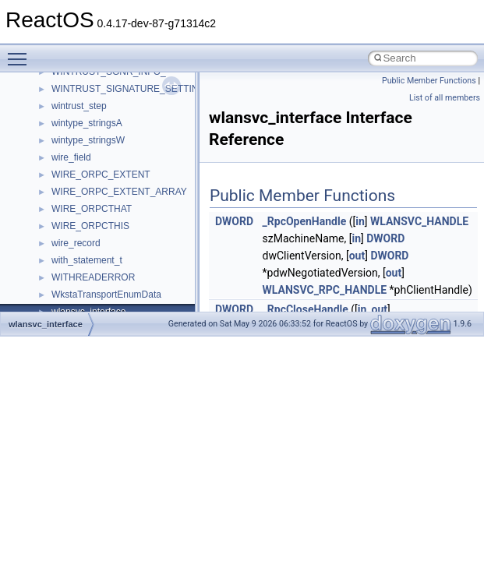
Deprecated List (59, 259)
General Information (67, 225)
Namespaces (53, 293)
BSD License (53, 208)
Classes (43, 310)
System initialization (67, 139)
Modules (44, 276)
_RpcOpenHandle (305, 221)
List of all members (444, 98)
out (357, 255)
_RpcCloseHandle (305, 309)
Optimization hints (63, 173)
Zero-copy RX (55, 122)
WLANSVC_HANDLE (419, 221)
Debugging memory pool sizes (89, 88)
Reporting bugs (58, 105)
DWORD (234, 221)
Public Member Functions (429, 81)
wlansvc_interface (46, 324)
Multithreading (55, 156)
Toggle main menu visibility (21, 52)
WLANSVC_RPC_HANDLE (325, 290)
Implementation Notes (72, 190)
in (360, 221)
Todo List (45, 242)
